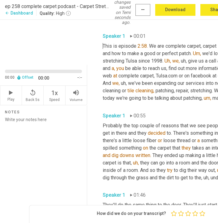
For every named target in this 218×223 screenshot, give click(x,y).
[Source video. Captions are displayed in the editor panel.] (43, 41)
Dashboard (19, 13)
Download (175, 9)
